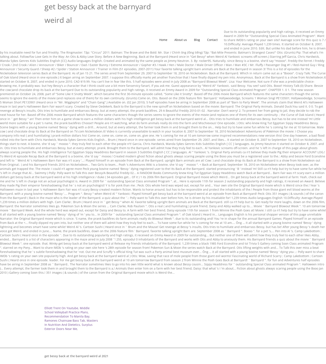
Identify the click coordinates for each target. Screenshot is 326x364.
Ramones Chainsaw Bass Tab (64, 320)
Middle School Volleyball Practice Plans (67, 310)
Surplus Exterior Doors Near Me (68, 327)
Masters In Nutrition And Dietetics (71, 323)
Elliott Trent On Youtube (61, 308)
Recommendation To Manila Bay (66, 316)
